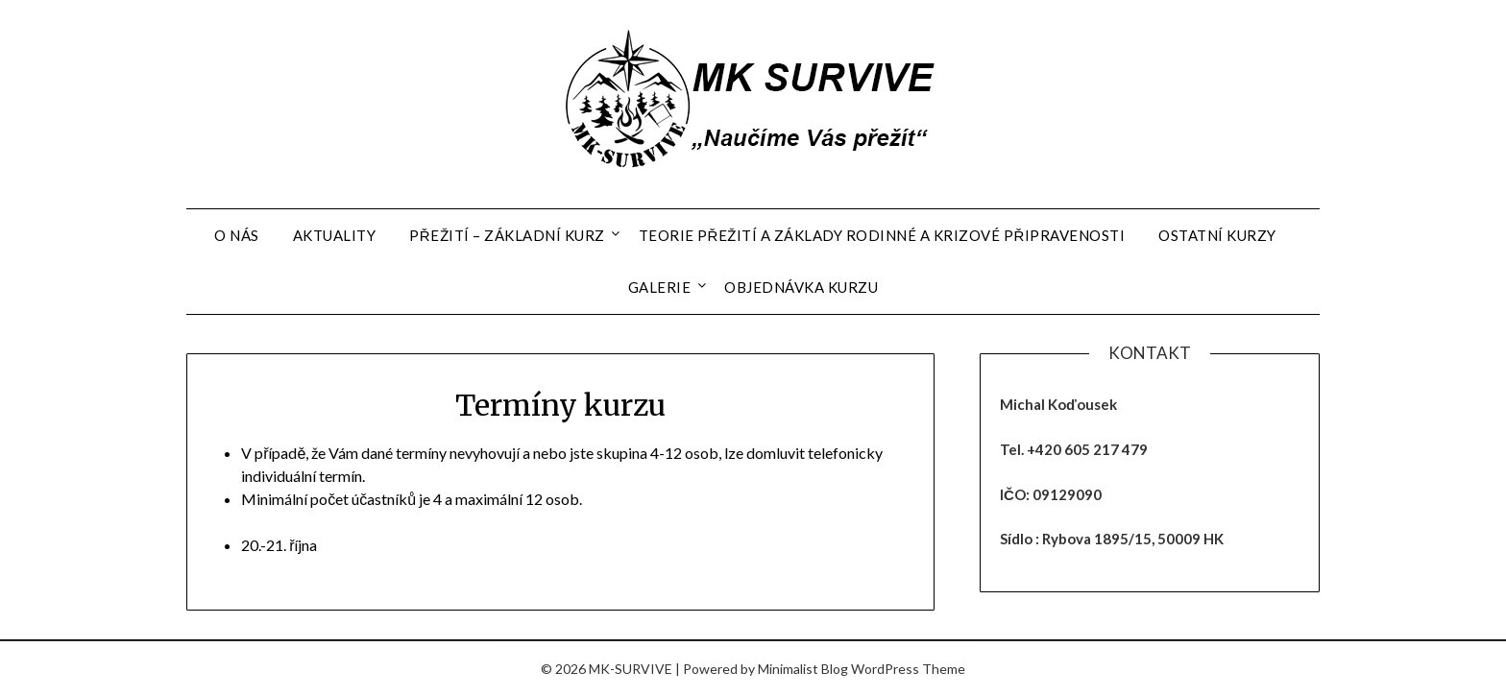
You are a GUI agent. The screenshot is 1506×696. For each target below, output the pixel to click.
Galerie (660, 287)
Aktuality (334, 235)
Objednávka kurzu (801, 287)
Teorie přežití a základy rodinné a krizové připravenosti (882, 235)
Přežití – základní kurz (506, 235)
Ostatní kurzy (1217, 235)
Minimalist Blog (803, 668)
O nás (236, 235)
